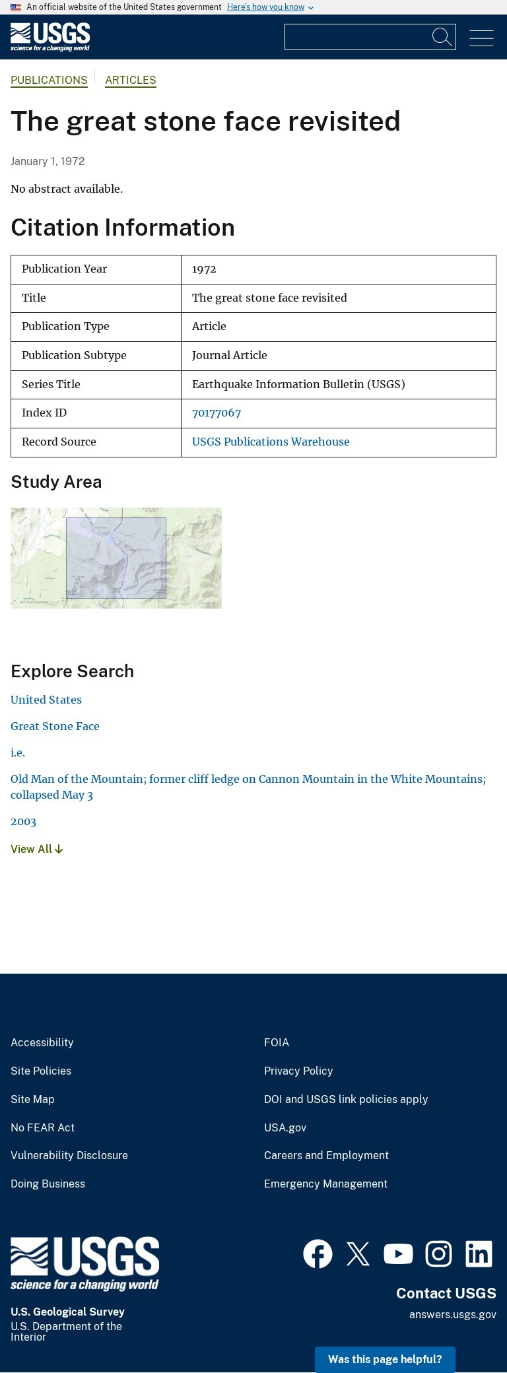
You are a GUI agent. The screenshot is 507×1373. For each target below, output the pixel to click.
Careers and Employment (326, 1156)
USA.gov (285, 1128)
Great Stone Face (55, 726)
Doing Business (48, 1184)
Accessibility (42, 1043)
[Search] (443, 37)
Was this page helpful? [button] (385, 1359)
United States (46, 699)
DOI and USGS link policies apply (346, 1100)
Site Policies (41, 1071)
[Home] (50, 48)
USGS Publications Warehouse (271, 442)
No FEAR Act (43, 1128)
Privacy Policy (298, 1071)
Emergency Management (326, 1184)
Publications (49, 80)
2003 (23, 821)
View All (37, 849)
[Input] (370, 37)
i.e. (18, 752)
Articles (130, 80)
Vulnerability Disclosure (69, 1156)
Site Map (33, 1100)
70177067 (216, 413)
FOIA (276, 1043)
